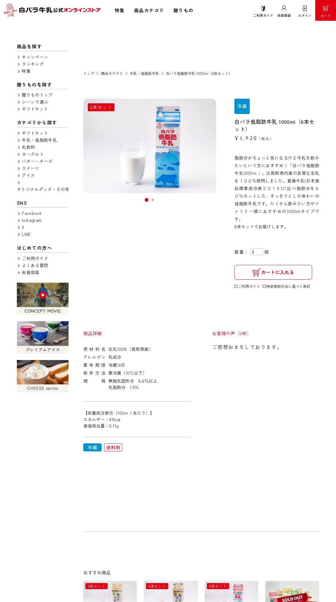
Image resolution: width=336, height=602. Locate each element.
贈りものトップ (37, 95)
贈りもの (184, 10)
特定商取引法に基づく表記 (288, 286)
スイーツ (30, 168)
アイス (28, 175)
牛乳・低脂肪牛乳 (39, 140)
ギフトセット (35, 109)
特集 (120, 10)
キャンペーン (35, 57)
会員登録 (30, 272)
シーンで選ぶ (35, 102)
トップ (88, 73)
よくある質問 (35, 265)
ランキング (33, 64)
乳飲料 (28, 147)
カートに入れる (273, 272)
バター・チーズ (37, 161)
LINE (26, 234)
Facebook (32, 213)
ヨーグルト (33, 154)
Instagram (32, 220)
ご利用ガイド (35, 258)
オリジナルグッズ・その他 (43, 189)
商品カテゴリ (149, 10)
